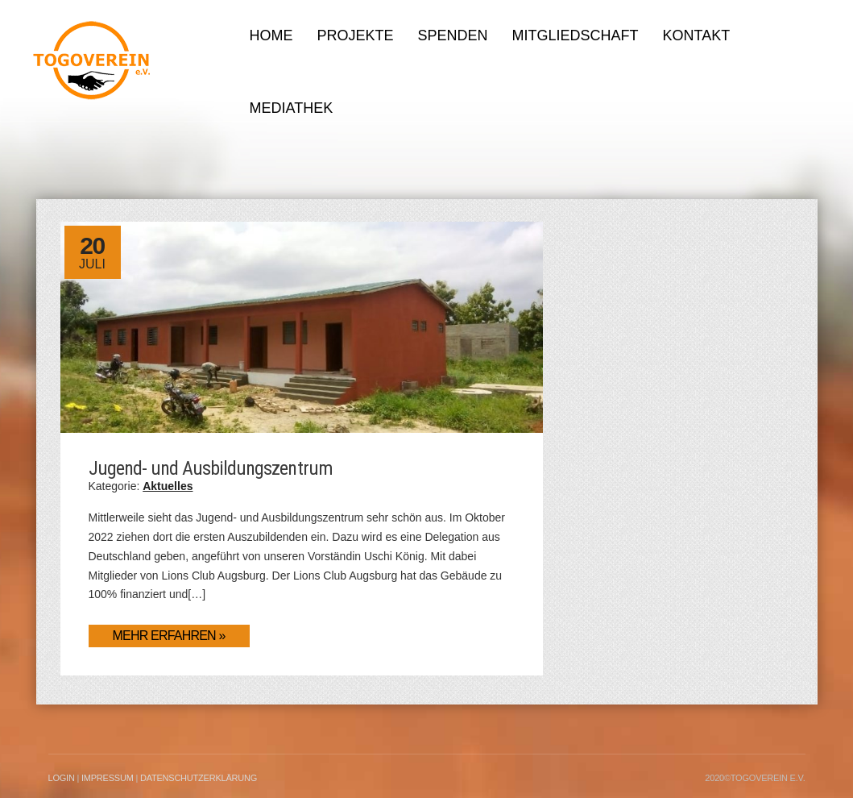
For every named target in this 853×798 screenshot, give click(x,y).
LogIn (61, 778)
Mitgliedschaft (575, 35)
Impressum (107, 778)
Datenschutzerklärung (198, 778)
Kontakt (697, 35)
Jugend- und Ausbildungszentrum (211, 468)
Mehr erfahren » (169, 635)
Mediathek (291, 108)
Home (271, 35)
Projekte (355, 35)
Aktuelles (168, 486)
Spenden (453, 35)
